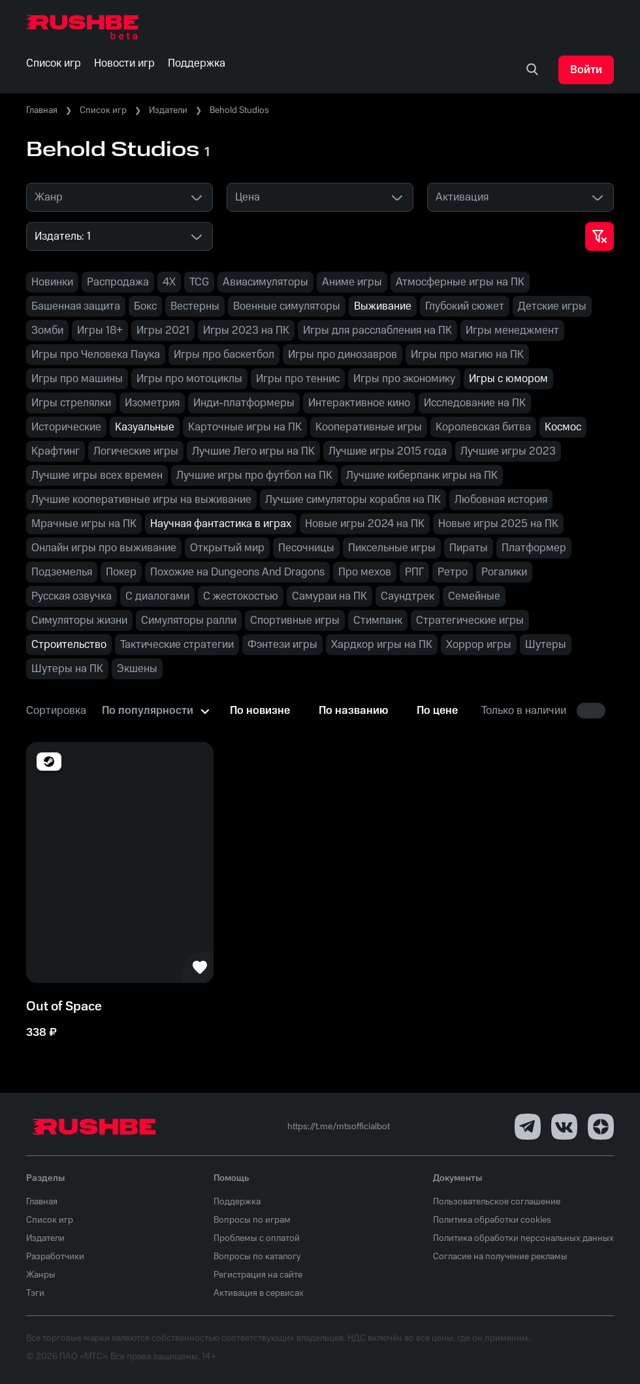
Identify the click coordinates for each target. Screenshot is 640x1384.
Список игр (103, 110)
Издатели (168, 110)
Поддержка (237, 1201)
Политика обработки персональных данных (523, 1238)
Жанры (41, 1274)
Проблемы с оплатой (257, 1238)
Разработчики (55, 1256)
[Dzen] (601, 1127)
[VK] (564, 1127)
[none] (532, 70)
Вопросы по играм (252, 1220)
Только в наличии (523, 710)
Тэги (35, 1293)
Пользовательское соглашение (496, 1201)
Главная (41, 110)
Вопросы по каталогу (257, 1256)
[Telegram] (528, 1127)
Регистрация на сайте (258, 1274)
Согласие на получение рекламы (500, 1256)
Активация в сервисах (259, 1293)
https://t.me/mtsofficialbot (338, 1126)
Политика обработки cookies (492, 1220)
